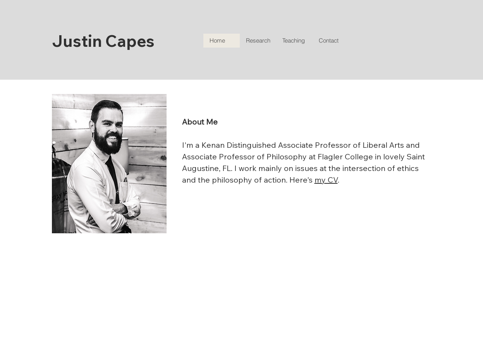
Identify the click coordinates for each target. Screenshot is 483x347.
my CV (326, 180)
